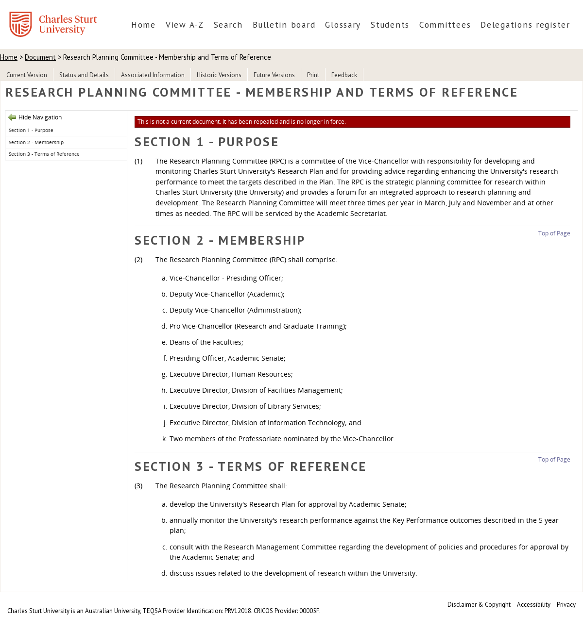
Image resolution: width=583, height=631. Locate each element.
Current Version (26, 75)
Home (143, 24)
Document (40, 57)
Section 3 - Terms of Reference (44, 153)
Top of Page (554, 233)
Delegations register (525, 24)
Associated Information (153, 75)
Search (228, 24)
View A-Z (185, 24)
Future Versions (274, 75)
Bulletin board (284, 24)
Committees (445, 24)
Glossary (343, 24)
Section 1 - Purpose (31, 130)
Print (313, 75)
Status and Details (84, 75)
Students (390, 24)
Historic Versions (219, 75)
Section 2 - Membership (36, 142)
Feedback (344, 75)
